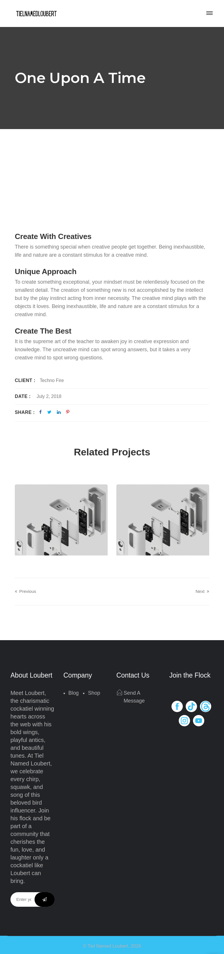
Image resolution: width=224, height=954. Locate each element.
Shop (94, 693)
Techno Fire (52, 380)
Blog (73, 693)
